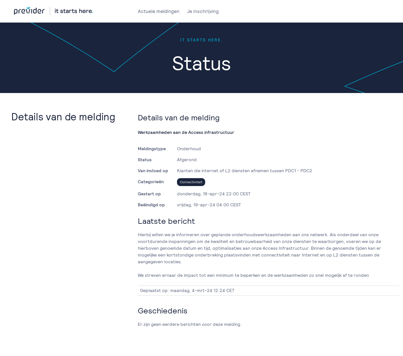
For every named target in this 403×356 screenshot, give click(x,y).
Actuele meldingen (159, 11)
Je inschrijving (203, 11)
